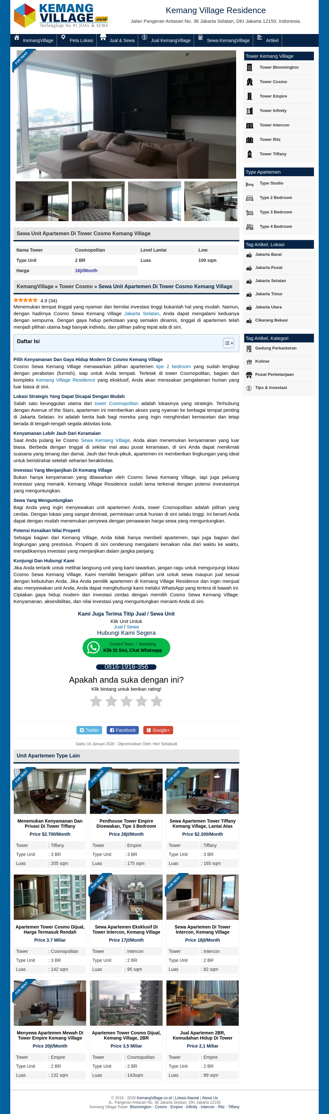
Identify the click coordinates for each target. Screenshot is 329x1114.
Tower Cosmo (76, 286)
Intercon (208, 1107)
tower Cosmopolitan (117, 403)
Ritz (221, 1107)
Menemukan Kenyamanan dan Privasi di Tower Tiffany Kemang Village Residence (50, 826)
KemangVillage (35, 286)
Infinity (191, 1107)
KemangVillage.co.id (154, 1098)
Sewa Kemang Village (105, 440)
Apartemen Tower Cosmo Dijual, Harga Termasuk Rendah (50, 929)
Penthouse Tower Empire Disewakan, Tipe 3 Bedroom (126, 823)
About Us (210, 1098)
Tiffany (233, 1107)
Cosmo (161, 1107)
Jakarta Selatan (141, 313)
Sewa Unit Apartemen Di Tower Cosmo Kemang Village (84, 233)
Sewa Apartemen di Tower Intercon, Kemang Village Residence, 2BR (203, 932)
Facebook (123, 730)
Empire (177, 1107)
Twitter (89, 730)
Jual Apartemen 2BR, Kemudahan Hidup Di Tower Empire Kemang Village (203, 1038)
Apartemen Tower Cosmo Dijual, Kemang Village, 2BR (126, 1035)
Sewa (133, 626)
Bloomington (141, 1107)
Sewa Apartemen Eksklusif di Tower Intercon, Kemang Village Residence (126, 932)
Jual (118, 626)
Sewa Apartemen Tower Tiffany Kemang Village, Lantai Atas (203, 823)
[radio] (96, 702)
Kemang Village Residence (65, 380)
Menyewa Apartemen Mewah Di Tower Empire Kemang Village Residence (50, 1038)
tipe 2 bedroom (173, 366)
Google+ (158, 730)
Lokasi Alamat (187, 1098)
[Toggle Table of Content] (225, 343)
